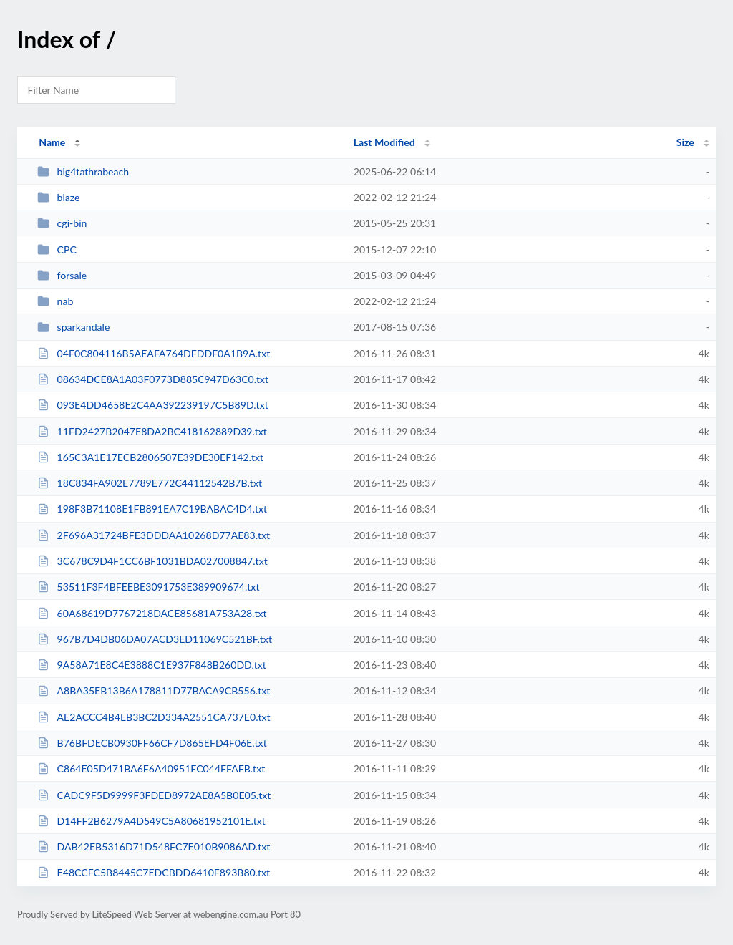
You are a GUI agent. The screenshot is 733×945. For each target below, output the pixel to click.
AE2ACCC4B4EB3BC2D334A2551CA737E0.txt (153, 717)
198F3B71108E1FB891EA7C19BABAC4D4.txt (152, 509)
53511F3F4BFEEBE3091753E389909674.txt (148, 587)
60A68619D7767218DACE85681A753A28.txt (151, 613)
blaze (58, 197)
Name (52, 142)
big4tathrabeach (83, 171)
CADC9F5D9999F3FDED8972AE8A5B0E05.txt (154, 795)
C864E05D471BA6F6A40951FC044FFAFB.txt (151, 768)
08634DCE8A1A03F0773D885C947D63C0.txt (152, 379)
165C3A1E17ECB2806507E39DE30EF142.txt (150, 457)
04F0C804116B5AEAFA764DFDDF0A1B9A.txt (153, 353)
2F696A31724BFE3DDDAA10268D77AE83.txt (153, 535)
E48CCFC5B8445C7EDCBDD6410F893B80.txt (153, 872)
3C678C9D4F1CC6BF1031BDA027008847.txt (152, 561)
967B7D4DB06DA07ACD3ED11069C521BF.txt (154, 639)
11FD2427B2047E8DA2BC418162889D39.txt (152, 431)
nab (55, 301)
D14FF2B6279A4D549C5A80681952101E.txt (151, 821)
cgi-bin (62, 223)
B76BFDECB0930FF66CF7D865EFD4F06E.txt (152, 743)
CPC (57, 249)
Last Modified (384, 142)
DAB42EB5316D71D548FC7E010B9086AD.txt (153, 846)
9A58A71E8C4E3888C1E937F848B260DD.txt (151, 665)
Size (685, 142)
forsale (62, 275)
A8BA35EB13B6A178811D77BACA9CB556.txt (153, 690)
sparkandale (73, 327)
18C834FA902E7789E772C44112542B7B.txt (149, 483)
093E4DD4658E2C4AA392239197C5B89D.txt (152, 405)
